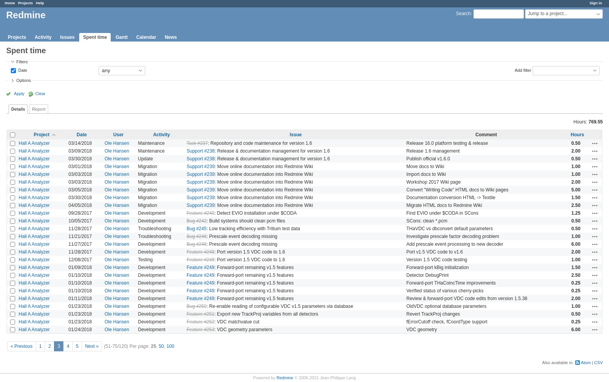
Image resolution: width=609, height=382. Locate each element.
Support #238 (201, 151)
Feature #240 (200, 213)
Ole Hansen (116, 143)
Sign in (596, 3)
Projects (25, 3)
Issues (67, 37)
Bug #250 (197, 306)
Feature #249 (200, 267)
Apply (19, 93)
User (118, 134)
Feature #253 (200, 329)
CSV (598, 362)
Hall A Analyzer (34, 143)
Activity (43, 37)
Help (40, 3)
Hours (577, 134)
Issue (296, 134)
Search (463, 13)
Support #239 (201, 166)
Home (10, 3)
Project (42, 134)
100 (170, 346)
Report (38, 109)
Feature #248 (200, 252)
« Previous (21, 346)
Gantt (121, 37)
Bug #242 (197, 221)
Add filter (523, 70)
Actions (595, 143)
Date (22, 70)
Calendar (146, 37)
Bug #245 (197, 228)
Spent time (95, 37)
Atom (586, 362)
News (171, 37)
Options (23, 80)
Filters (22, 61)
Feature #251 (200, 314)
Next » (92, 346)
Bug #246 (197, 236)
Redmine (285, 377)
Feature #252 (200, 322)
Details (18, 109)
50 (161, 346)
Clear (40, 93)
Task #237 (197, 143)
